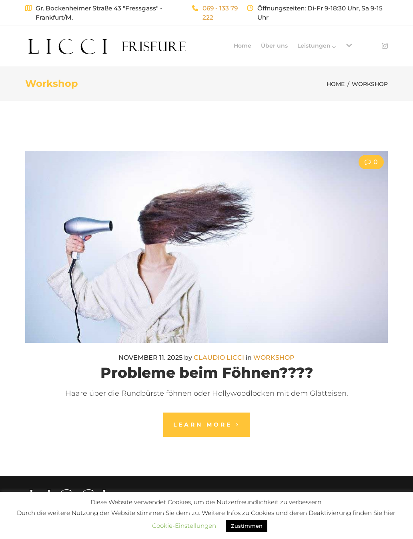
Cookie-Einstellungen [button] (184, 525)
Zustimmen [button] (247, 526)
